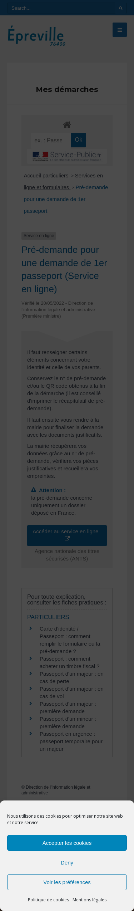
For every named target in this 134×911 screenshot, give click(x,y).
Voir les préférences (67, 882)
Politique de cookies (48, 900)
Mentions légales (89, 900)
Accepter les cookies (67, 843)
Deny (67, 862)
